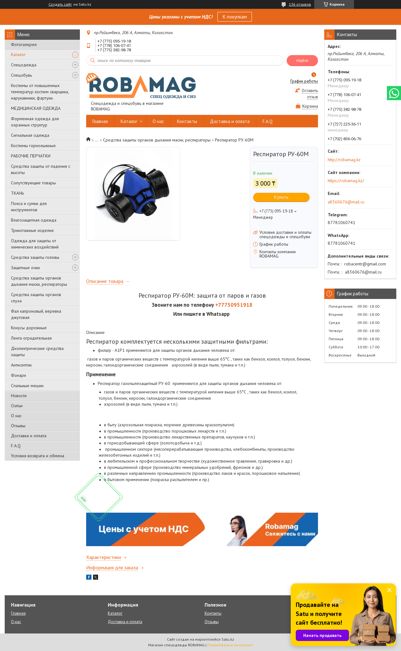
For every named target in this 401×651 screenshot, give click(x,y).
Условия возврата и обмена (37, 456)
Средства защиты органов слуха (36, 298)
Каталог (18, 54)
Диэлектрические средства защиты (37, 351)
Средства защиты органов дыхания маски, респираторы (39, 281)
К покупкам (234, 16)
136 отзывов (300, 4)
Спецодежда (23, 65)
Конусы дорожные (29, 328)
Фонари (18, 375)
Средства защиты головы (35, 257)
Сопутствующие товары (33, 183)
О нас (16, 415)
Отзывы (18, 425)
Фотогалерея (24, 44)
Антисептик (21, 365)
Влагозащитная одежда (33, 220)
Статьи (17, 405)
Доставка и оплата (28, 435)
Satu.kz (227, 639)
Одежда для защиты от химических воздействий (35, 244)
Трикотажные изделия (32, 230)
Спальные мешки (27, 385)
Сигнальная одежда (30, 135)
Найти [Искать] (302, 60)
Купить (281, 197)
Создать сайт (60, 4)
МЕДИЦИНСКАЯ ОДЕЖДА (35, 108)
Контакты (187, 121)
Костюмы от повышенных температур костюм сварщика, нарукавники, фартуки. (40, 92)
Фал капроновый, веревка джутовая (36, 314)
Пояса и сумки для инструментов (29, 207)
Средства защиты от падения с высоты (40, 169)
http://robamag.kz (344, 159)
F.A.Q (16, 446)
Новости (19, 395)
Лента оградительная (31, 338)
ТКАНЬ (17, 193)
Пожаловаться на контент (230, 645)
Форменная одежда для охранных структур (35, 122)
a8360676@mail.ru (346, 202)
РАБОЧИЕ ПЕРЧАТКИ (30, 156)
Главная (100, 121)
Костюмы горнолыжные (33, 145)
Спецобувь (21, 75)
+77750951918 (234, 304)
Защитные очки (25, 267)
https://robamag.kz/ (346, 180)
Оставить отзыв (310, 94)
